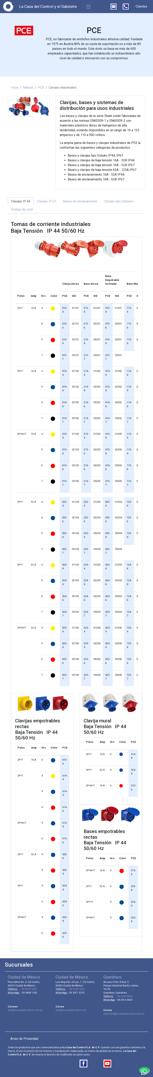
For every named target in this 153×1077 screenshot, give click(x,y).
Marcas (28, 87)
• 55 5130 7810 (75, 989)
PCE (41, 87)
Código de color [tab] (22, 209)
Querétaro (112, 977)
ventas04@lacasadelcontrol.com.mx (123, 1013)
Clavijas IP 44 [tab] (20, 201)
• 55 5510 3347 (27, 989)
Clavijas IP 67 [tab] (46, 201)
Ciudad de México (24, 977)
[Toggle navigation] (88, 7)
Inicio (15, 87)
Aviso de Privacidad (24, 1039)
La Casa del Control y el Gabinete (48, 6)
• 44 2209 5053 (123, 996)
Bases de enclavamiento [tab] (80, 201)
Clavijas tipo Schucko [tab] (118, 201)
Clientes (141, 6)
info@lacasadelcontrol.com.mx (25, 1010)
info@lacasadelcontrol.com (71, 1010)
